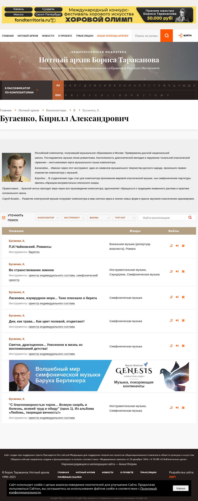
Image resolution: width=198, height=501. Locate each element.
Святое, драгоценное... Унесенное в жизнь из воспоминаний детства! (46, 346)
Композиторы (56, 110)
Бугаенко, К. (17, 240)
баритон (34, 252)
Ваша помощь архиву (112, 35)
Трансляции (84, 35)
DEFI (172, 477)
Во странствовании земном (31, 270)
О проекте (65, 35)
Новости (48, 35)
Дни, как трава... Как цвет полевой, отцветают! (46, 321)
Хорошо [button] (180, 488)
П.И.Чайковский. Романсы (30, 247)
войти (187, 35)
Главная (8, 35)
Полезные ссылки (70, 476)
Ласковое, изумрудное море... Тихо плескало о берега (53, 298)
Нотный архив (28, 35)
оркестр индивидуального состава (52, 275)
